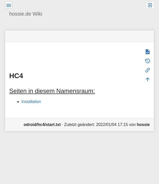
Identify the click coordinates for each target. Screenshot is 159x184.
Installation (31, 101)
